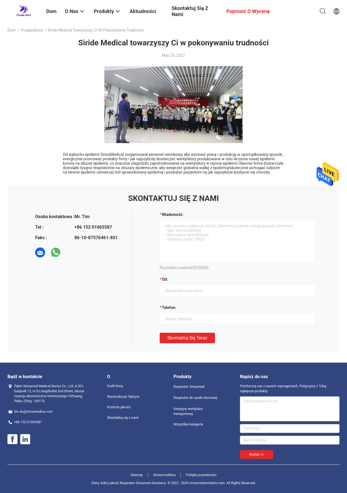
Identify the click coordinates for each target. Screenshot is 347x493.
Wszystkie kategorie (188, 424)
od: (165, 279)
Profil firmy (115, 386)
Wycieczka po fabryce (123, 397)
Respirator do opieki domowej (195, 398)
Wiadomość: (172, 214)
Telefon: (169, 307)
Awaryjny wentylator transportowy (188, 411)
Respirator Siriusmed (189, 387)
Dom (11, 30)
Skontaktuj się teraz (187, 337)
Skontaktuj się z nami (123, 418)
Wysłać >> (256, 454)
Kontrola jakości (119, 407)
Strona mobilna (164, 475)
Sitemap (137, 475)
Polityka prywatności (201, 475)
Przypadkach (32, 30)
